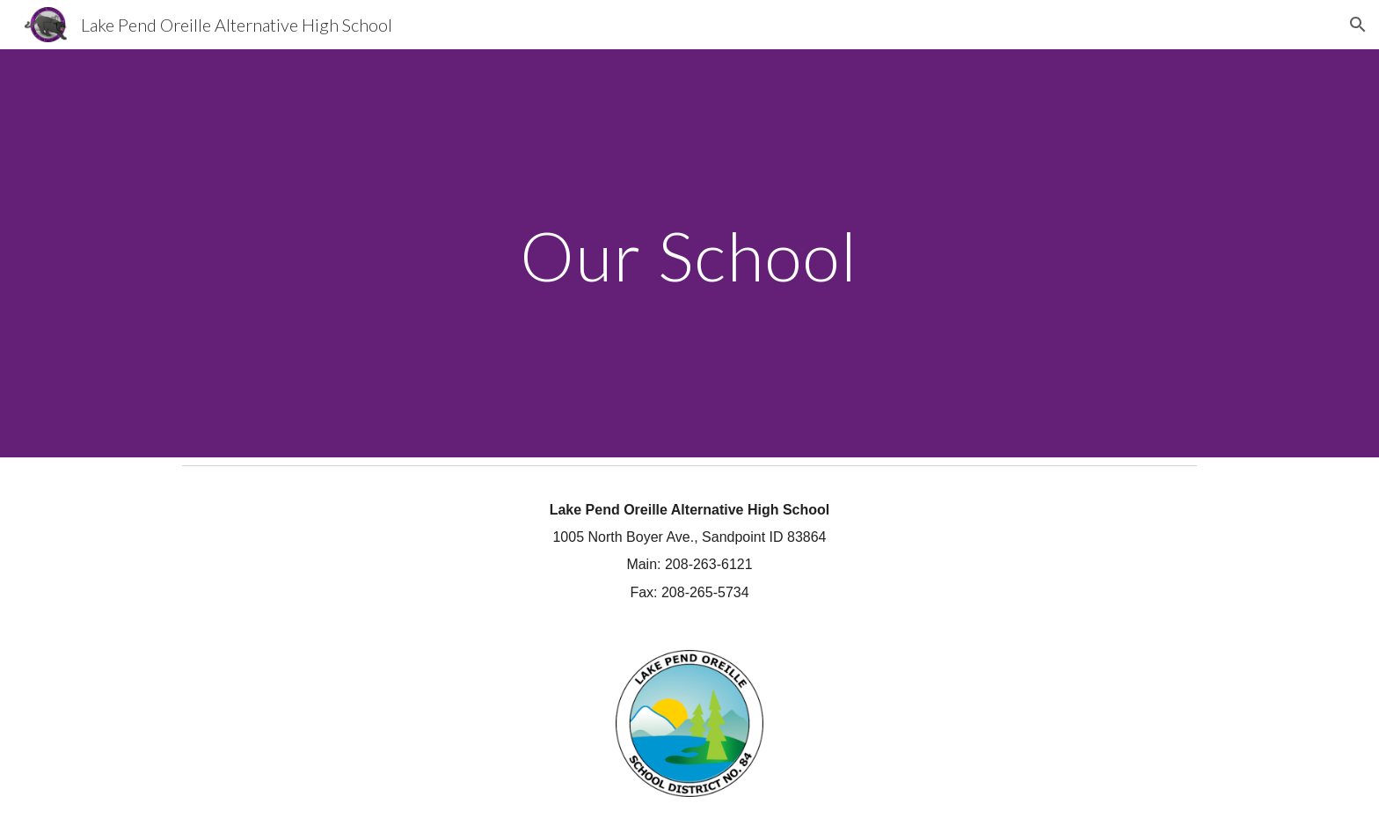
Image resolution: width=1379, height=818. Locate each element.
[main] (689, 252)
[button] (1358, 25)
